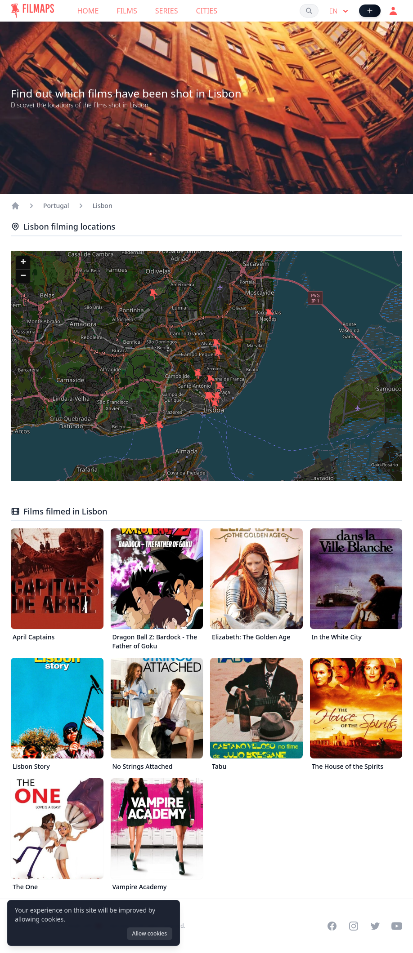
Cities (206, 11)
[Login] (393, 10)
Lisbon (102, 205)
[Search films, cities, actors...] (309, 11)
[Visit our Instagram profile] (353, 926)
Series (166, 11)
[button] (153, 294)
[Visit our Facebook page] (332, 926)
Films (127, 11)
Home (88, 11)
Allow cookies (149, 933)
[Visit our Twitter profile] (375, 926)
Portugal (56, 205)
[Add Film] (370, 10)
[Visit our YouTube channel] (396, 926)
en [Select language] (339, 11)
